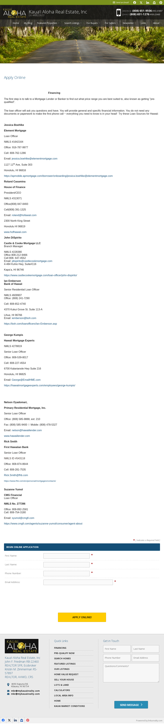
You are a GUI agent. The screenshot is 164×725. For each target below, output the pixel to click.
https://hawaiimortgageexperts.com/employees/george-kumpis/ (39, 385)
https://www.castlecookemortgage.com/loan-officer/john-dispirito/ (40, 275)
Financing (60, 648)
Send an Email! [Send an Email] (121, 2)
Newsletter (128, 24)
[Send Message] (131, 705)
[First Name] (117, 649)
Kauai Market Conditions (69, 706)
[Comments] (131, 673)
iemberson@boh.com (24, 318)
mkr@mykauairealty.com (25, 690)
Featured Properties (47, 24)
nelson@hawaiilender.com (27, 430)
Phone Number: (13, 573)
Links (143, 24)
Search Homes (62, 658)
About (156, 24)
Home (16, 24)
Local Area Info (63, 695)
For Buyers (92, 24)
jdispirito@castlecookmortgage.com (32, 261)
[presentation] (82, 601)
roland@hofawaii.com (24, 215)
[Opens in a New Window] (134, 2)
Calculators (62, 690)
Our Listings (62, 669)
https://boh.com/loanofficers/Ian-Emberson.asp (30, 323)
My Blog (28, 24)
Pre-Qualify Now (64, 653)
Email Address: (12, 582)
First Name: (11, 555)
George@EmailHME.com (26, 379)
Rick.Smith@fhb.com (16, 475)
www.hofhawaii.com (15, 232)
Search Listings (71, 24)
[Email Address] (145, 658)
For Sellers (110, 24)
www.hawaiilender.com (17, 436)
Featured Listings (65, 663)
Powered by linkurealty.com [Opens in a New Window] (148, 721)
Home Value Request (66, 674)
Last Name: (11, 564)
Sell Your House (64, 679)
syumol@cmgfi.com (23, 518)
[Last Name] (145, 649)
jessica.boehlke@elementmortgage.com (34, 158)
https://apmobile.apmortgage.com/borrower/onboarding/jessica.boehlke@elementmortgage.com (58, 176)
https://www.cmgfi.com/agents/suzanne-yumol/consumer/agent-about (43, 523)
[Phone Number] (117, 658)
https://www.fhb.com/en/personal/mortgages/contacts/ (31, 481)
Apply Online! (82, 617)
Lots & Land (61, 685)
